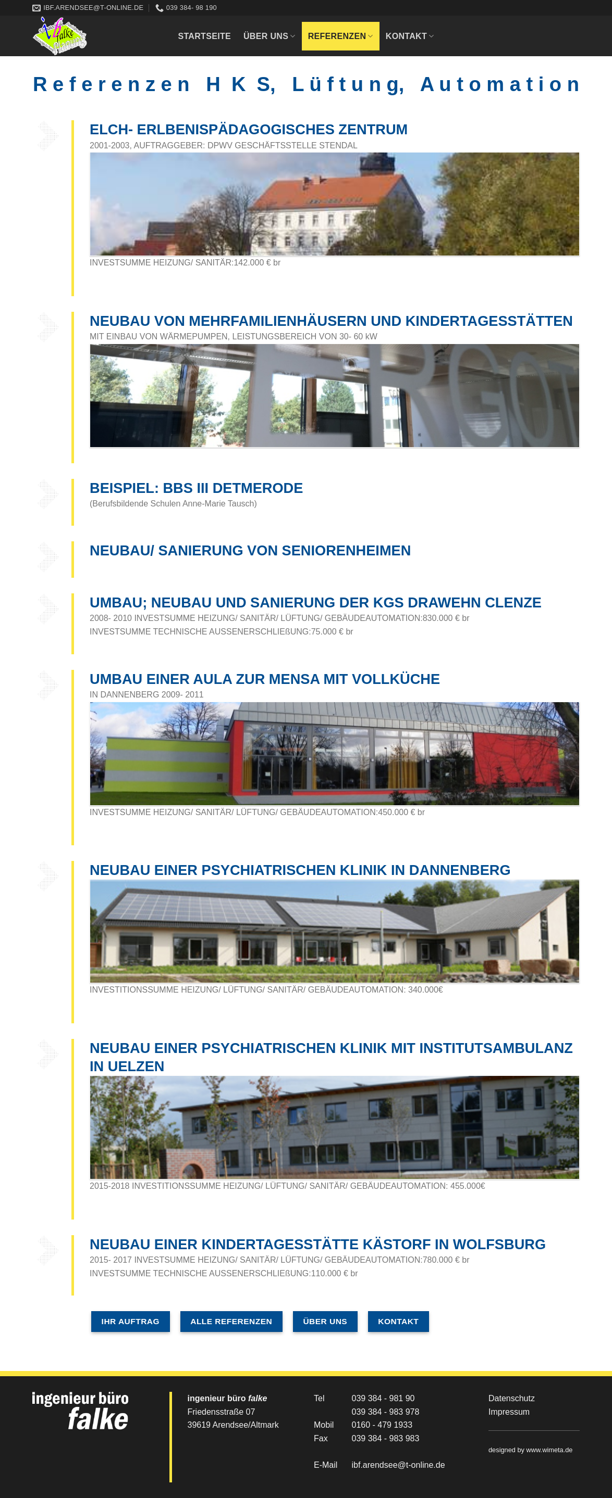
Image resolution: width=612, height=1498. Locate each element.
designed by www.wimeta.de (530, 1450)
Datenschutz (511, 1398)
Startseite (204, 36)
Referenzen (340, 36)
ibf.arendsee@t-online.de (398, 1465)
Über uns (269, 36)
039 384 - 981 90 (383, 1398)
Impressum (509, 1411)
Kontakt (410, 36)
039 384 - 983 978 (386, 1411)
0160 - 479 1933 (382, 1424)
